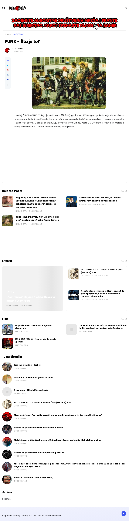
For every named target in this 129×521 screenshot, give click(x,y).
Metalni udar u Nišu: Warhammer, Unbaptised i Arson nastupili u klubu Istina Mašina (57, 440)
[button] (8, 85)
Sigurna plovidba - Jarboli (27, 365)
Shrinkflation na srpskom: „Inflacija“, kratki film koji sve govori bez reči (100, 199)
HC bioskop (18, 34)
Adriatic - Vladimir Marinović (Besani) (33, 477)
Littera (10, 292)
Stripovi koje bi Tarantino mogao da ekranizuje (33, 326)
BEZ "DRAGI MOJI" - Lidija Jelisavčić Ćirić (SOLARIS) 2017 (102, 271)
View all (124, 191)
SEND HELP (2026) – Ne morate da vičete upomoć (35, 340)
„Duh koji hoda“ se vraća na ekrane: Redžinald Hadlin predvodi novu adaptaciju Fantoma (102, 326)
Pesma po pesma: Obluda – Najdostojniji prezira (39, 452)
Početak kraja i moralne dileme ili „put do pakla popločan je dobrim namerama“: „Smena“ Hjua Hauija (102, 294)
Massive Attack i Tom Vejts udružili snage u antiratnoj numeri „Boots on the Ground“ (58, 415)
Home (8, 34)
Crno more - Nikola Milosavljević (31, 390)
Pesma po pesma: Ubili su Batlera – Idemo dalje (39, 427)
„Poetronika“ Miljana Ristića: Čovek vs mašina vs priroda (30, 298)
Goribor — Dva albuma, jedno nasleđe (33, 377)
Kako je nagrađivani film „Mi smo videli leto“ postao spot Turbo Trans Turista (37, 218)
